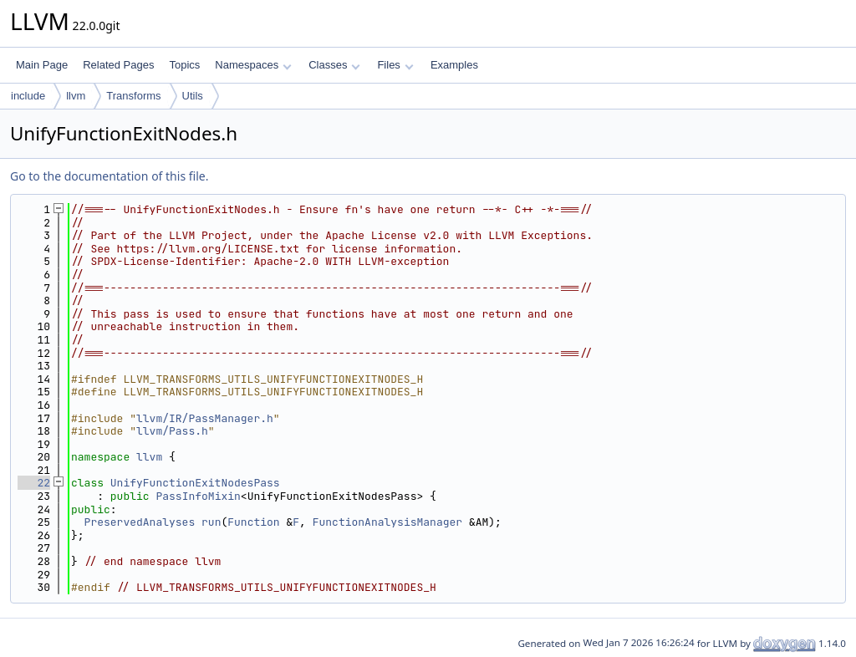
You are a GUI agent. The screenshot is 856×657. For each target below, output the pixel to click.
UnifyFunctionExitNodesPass (195, 483)
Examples (454, 65)
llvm (75, 95)
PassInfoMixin (197, 496)
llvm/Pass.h (172, 431)
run (211, 522)
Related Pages (118, 65)
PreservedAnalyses (140, 522)
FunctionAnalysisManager (387, 522)
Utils (192, 95)
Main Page (42, 65)
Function (253, 522)
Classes (334, 65)
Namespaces (253, 65)
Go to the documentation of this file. (109, 176)
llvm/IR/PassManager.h (204, 418)
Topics (184, 65)
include (28, 95)
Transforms (133, 95)
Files (395, 65)
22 (34, 483)
